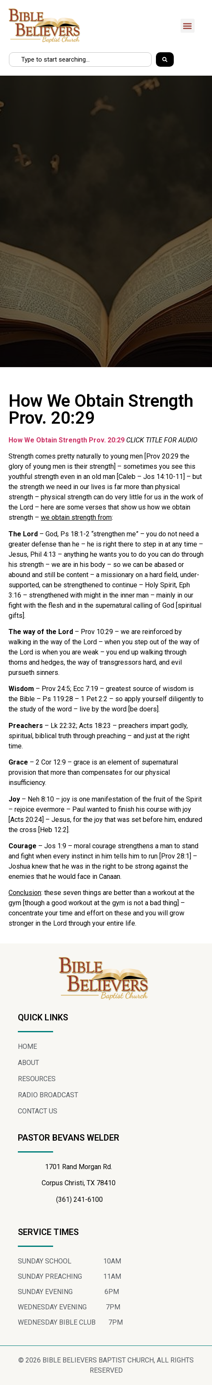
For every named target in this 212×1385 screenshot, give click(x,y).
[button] (188, 26)
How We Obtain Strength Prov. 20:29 (66, 440)
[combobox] (80, 59)
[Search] (165, 59)
